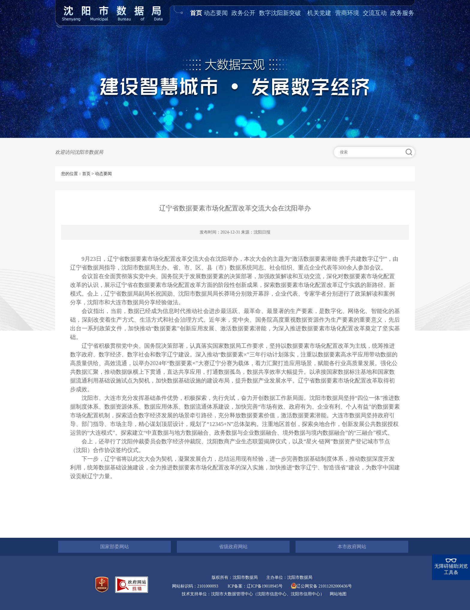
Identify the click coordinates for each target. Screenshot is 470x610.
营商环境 (347, 13)
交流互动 (375, 13)
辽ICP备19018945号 (265, 586)
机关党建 (319, 13)
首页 (196, 13)
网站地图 (338, 594)
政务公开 (243, 13)
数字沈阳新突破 (280, 13)
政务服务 (402, 13)
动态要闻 (216, 13)
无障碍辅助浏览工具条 (451, 569)
